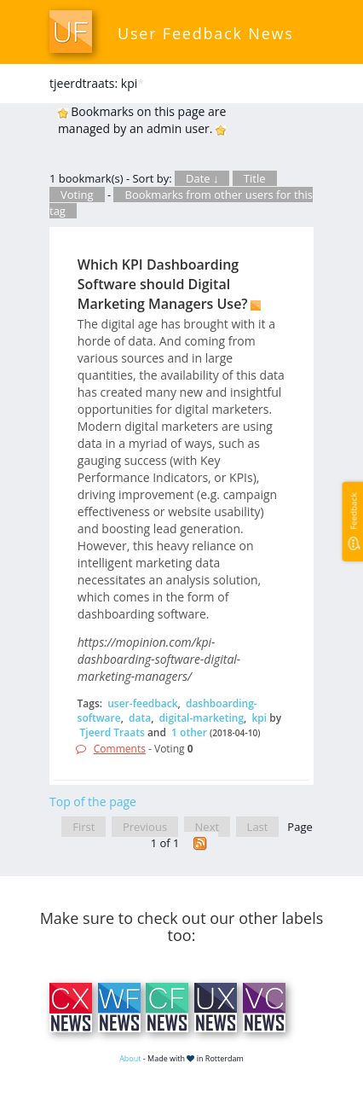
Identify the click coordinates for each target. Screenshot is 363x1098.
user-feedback (142, 703)
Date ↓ (202, 178)
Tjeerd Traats (112, 732)
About (130, 1058)
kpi (259, 718)
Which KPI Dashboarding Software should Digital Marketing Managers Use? (163, 284)
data (140, 718)
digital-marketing (201, 718)
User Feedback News (206, 33)
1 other (189, 732)
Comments (120, 748)
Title (255, 178)
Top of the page (92, 801)
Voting (77, 194)
